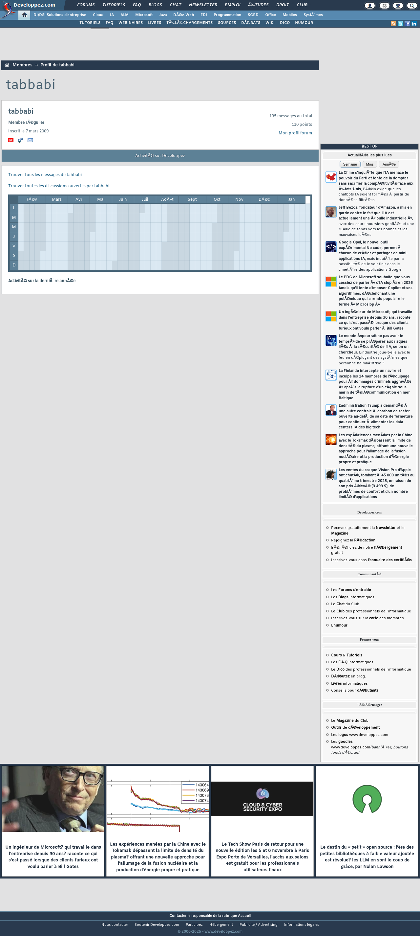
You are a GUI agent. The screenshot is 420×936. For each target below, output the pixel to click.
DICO (285, 23)
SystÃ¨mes (313, 15)
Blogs (155, 5)
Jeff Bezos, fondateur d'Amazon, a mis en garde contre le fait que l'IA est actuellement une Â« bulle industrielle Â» (376, 221)
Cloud (98, 15)
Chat (175, 5)
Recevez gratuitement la (363, 528)
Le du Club (349, 721)
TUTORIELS (89, 23)
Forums (85, 5)
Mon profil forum (295, 133)
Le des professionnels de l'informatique (371, 611)
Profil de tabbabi (57, 65)
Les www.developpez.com (359, 735)
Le (338, 604)
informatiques (349, 683)
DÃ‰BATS (250, 23)
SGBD (253, 15)
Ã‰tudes (258, 5)
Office (270, 15)
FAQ (136, 5)
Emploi (232, 5)
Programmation (227, 15)
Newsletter (203, 5)
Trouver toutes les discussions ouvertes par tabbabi (58, 186)
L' (339, 625)
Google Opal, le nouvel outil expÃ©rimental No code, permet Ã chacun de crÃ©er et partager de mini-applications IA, (373, 256)
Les (351, 590)
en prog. (348, 676)
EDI (203, 15)
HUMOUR (304, 23)
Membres (22, 65)
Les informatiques (352, 597)
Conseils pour (354, 690)
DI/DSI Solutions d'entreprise (59, 15)
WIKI (270, 23)
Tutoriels (114, 5)
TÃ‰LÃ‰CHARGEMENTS (189, 23)
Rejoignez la (353, 540)
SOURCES (227, 23)
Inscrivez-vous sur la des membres (367, 618)
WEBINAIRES (130, 23)
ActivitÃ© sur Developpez (160, 156)
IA (112, 15)
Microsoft (144, 15)
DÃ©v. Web (183, 15)
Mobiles (290, 15)
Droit (282, 5)
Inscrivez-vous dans (371, 560)
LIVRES (154, 23)
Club (302, 5)
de (355, 727)
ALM (124, 15)
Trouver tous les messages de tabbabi (45, 175)
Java (163, 15)
